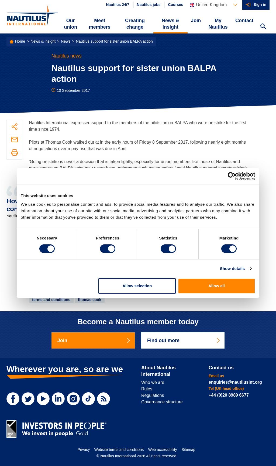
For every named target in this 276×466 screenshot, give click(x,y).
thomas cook (89, 300)
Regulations (152, 395)
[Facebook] (12, 398)
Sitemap (188, 449)
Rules (146, 389)
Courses (175, 4)
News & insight (170, 24)
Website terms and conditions (119, 449)
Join (196, 20)
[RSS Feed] (103, 398)
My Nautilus (218, 24)
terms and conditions (51, 300)
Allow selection (137, 285)
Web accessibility (162, 449)
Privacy (83, 449)
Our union (70, 24)
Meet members (100, 24)
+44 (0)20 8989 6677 (229, 395)
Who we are (152, 382)
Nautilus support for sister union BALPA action (114, 41)
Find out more (184, 340)
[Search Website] (263, 27)
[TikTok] (88, 398)
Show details (232, 268)
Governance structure (162, 402)
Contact (244, 20)
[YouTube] (43, 398)
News (65, 41)
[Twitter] (28, 398)
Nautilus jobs (149, 4)
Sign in (260, 4)
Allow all (216, 285)
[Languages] (214, 5)
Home (20, 41)
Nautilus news (66, 56)
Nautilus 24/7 (117, 4)
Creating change (135, 24)
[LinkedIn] (58, 398)
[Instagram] (73, 398)
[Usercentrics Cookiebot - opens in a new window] (231, 176)
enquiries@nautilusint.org (235, 382)
